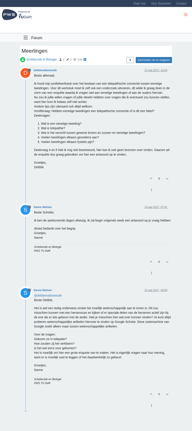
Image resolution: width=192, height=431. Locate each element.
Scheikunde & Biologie (41, 59)
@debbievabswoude (48, 295)
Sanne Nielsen (43, 207)
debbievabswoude (45, 70)
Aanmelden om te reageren (154, 60)
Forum (36, 38)
